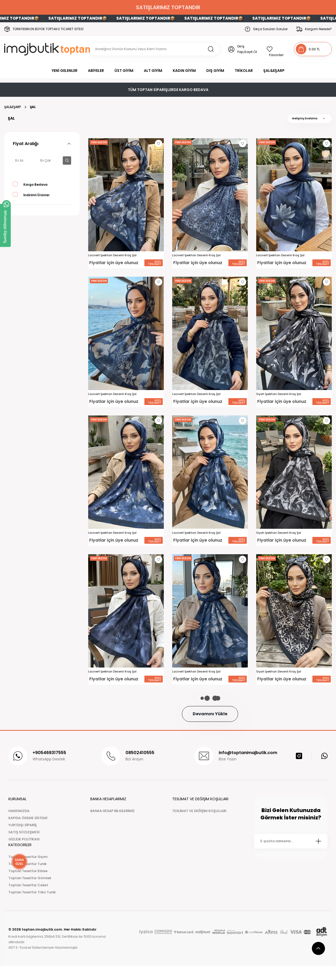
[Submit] (318, 841)
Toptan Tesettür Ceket (28, 885)
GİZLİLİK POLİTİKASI (24, 839)
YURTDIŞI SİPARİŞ (22, 825)
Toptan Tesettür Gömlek (29, 878)
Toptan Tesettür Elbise (28, 870)
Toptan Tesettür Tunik (27, 863)
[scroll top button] (318, 948)
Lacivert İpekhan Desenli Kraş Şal (112, 255)
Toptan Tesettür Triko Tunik (32, 892)
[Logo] (48, 49)
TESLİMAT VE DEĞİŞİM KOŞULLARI (199, 810)
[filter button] (67, 160)
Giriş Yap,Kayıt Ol (247, 49)
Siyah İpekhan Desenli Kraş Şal (278, 394)
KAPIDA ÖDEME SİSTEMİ (27, 817)
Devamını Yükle (210, 714)
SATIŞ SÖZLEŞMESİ (23, 832)
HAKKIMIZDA (18, 810)
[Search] (154, 49)
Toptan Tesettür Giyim (28, 856)
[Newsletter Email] (291, 841)
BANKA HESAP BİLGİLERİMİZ (112, 810)
